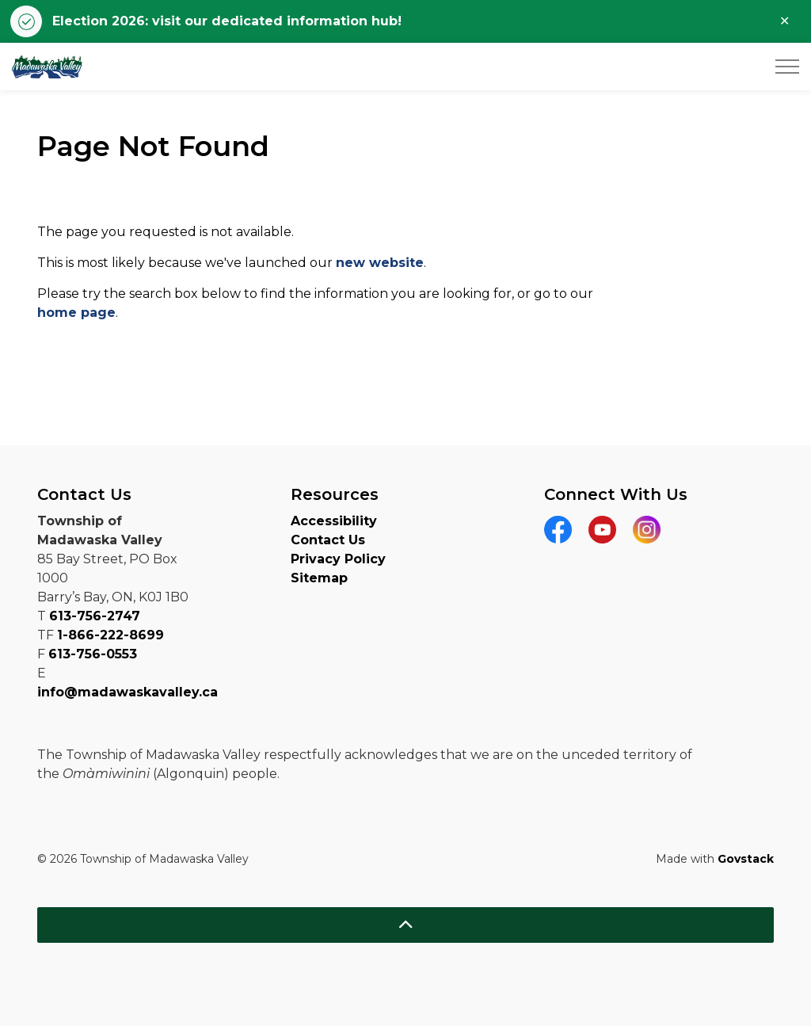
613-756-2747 (94, 616)
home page (76, 312)
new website (380, 262)
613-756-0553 (92, 654)
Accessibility (334, 520)
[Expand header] (787, 66)
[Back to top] (405, 925)
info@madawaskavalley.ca (127, 692)
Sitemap (319, 577)
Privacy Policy (338, 558)
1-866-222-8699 (110, 635)
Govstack (746, 859)
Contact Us (328, 539)
